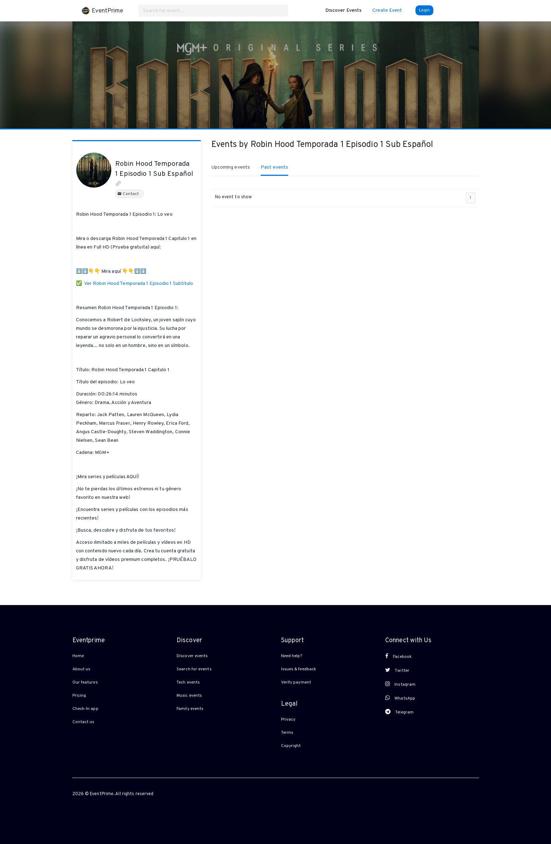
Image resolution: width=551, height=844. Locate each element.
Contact (129, 194)
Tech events (188, 682)
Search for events (194, 669)
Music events (189, 696)
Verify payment (296, 682)
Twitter (397, 670)
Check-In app (85, 709)
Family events (190, 709)
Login (424, 10)
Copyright (291, 746)
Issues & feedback (298, 669)
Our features (85, 682)
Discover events (192, 656)
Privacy (288, 719)
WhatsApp (400, 698)
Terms (287, 733)
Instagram (400, 684)
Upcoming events (230, 167)
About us (81, 669)
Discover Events (343, 10)
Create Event (387, 10)
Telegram (399, 712)
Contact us (83, 722)
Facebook (398, 656)
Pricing (79, 696)
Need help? (291, 656)
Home (78, 656)
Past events (274, 167)
